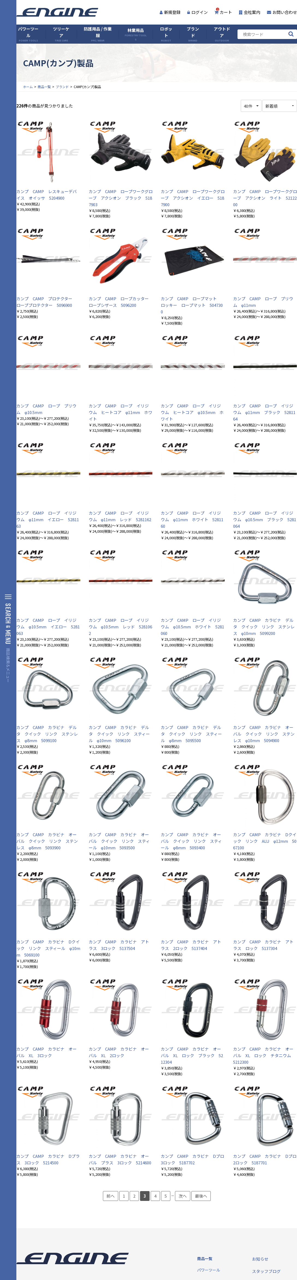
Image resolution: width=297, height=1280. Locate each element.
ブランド (193, 34)
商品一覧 (44, 86)
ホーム (28, 86)
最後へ (201, 1196)
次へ (183, 1196)
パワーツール (28, 34)
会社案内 (249, 12)
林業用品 (135, 34)
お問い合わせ (282, 12)
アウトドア (222, 34)
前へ (110, 1196)
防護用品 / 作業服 (98, 34)
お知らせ (260, 1259)
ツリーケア (61, 34)
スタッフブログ (266, 1271)
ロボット (166, 34)
